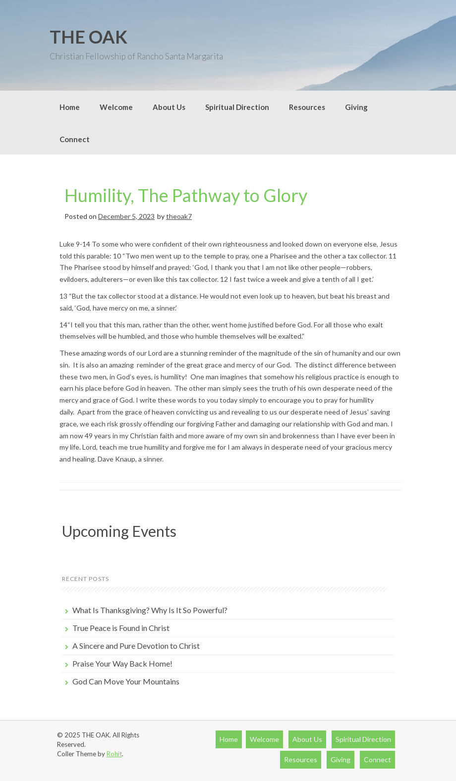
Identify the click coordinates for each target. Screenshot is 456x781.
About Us (169, 107)
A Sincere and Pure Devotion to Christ (136, 645)
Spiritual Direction (237, 107)
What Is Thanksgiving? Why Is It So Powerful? (150, 610)
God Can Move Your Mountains (125, 681)
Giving (356, 107)
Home (69, 107)
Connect (74, 139)
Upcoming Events (119, 531)
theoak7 (179, 216)
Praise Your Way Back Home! (122, 663)
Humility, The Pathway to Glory (185, 195)
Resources (307, 107)
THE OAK (88, 37)
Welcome (116, 107)
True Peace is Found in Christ (121, 627)
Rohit (114, 754)
